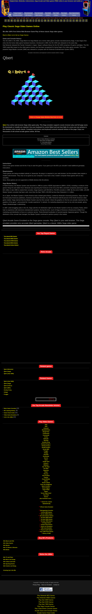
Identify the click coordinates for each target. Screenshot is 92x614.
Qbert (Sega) (7, 371)
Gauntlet (46, 454)
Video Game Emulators (10, 415)
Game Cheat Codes (9, 412)
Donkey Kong (7, 390)
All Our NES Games (46, 512)
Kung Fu (46, 463)
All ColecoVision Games (46, 515)
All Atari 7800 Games (46, 521)
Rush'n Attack (46, 482)
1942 (46, 424)
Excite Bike (46, 449)
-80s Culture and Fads (9, 561)
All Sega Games (46, 522)
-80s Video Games (8, 543)
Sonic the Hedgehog (46, 484)
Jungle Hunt (46, 461)
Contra (46, 437)
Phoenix (46, 474)
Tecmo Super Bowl (46, 493)
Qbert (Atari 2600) (9, 373)
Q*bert (46, 481)
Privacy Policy (36, 584)
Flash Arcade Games (46, 529)
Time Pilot (46, 495)
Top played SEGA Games (11, 243)
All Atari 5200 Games (46, 519)
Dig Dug (46, 440)
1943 (46, 426)
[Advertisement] (46, 7)
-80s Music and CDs (8, 541)
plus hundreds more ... (46, 498)
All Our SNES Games (46, 514)
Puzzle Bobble (46, 479)
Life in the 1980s (8, 417)
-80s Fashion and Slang (9, 566)
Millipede (46, 465)
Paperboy (46, 470)
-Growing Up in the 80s (9, 570)
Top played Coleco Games (11, 245)
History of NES (47, 533)
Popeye (46, 477)
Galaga (6, 392)
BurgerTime (46, 431)
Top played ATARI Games (11, 240)
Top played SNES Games (11, 238)
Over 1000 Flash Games (46, 531)
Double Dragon (46, 447)
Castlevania (46, 433)
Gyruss (46, 458)
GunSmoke (46, 456)
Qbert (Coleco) (8, 385)
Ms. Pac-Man (46, 467)
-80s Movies (6, 545)
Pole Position (46, 475)
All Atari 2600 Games (46, 517)
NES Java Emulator (46, 528)
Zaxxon (46, 496)
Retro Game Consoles (10, 408)
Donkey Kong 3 (46, 445)
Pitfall (46, 472)
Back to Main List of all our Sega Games (15, 35)
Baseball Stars (46, 430)
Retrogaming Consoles (46, 510)
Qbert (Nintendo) (8, 369)
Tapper (46, 491)
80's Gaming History (10, 410)
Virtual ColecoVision (46, 524)
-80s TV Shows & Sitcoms (10, 547)
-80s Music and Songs (9, 559)
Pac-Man (46, 468)
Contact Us (56, 584)
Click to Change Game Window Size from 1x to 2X (46, 117)
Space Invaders (46, 486)
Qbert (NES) (7, 387)
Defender (45, 438)
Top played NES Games (10, 236)
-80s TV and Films (8, 557)
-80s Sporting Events (9, 563)
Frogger (6, 394)
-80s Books (6, 549)
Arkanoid (45, 428)
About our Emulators (46, 526)
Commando (46, 435)
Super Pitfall (46, 489)
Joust (46, 459)
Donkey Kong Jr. (46, 444)
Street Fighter (46, 488)
